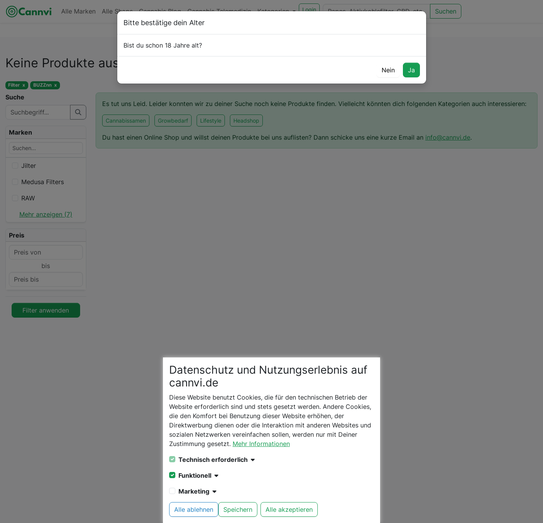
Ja (411, 70)
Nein (388, 70)
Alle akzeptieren (289, 509)
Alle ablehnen (193, 509)
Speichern (237, 509)
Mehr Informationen (261, 444)
